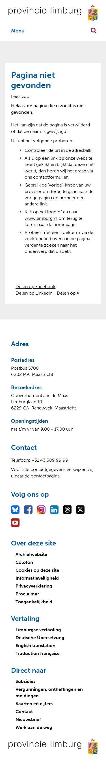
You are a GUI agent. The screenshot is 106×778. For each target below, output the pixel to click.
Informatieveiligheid (37, 578)
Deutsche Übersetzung (40, 637)
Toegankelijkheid (34, 601)
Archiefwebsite (31, 554)
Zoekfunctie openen (93, 30)
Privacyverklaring (34, 586)
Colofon (24, 562)
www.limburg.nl (41, 218)
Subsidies (25, 681)
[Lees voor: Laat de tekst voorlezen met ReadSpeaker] (21, 96)
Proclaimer (27, 594)
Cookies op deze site (37, 570)
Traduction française (38, 653)
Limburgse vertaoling (38, 629)
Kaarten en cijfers (34, 703)
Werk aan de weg (34, 727)
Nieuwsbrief (28, 719)
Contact (24, 711)
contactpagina (45, 476)
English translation (35, 645)
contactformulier (50, 177)
